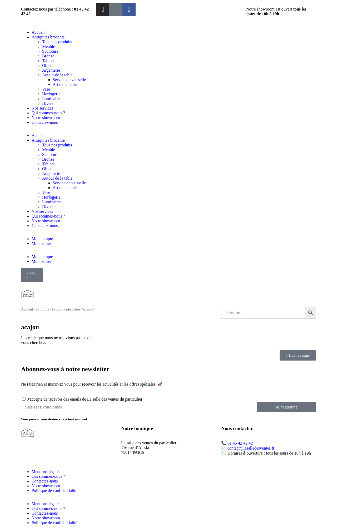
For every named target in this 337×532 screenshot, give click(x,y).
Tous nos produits (57, 42)
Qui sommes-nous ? (48, 113)
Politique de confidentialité (54, 490)
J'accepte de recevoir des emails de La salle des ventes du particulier (84, 399)
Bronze (48, 56)
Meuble (48, 46)
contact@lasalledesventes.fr (251, 448)
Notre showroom (46, 117)
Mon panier (41, 243)
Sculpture (50, 51)
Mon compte (42, 239)
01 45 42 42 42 (240, 443)
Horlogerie (51, 94)
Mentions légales (46, 471)
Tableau (48, 60)
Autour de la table (57, 75)
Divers (47, 103)
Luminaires (51, 98)
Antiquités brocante (48, 37)
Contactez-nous (45, 122)
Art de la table (65, 84)
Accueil (38, 32)
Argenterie (51, 70)
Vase (46, 89)
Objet (47, 65)
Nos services (42, 108)
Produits (42, 309)
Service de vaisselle (69, 79)
